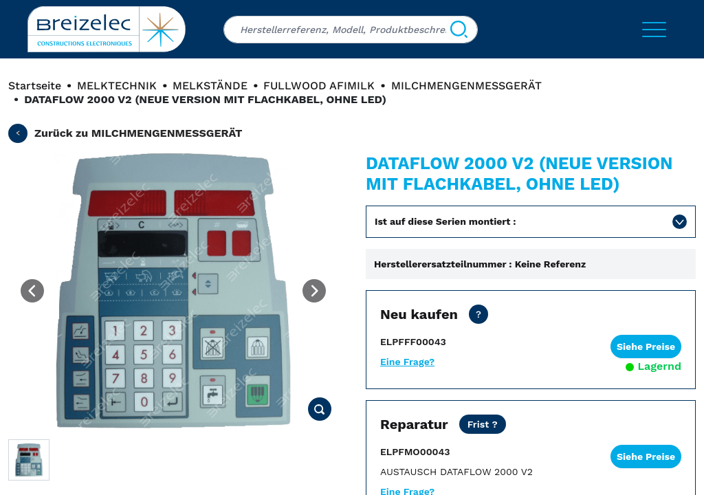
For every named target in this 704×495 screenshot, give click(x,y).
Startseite (34, 85)
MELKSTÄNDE (210, 85)
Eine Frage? (407, 361)
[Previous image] (32, 291)
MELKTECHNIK (117, 85)
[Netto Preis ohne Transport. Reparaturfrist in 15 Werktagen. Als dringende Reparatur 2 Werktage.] (482, 424)
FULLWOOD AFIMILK (319, 85)
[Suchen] (459, 29)
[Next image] (314, 291)
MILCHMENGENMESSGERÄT (466, 85)
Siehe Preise (646, 346)
